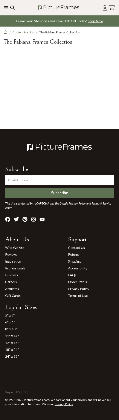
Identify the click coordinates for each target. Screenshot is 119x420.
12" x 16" (12, 343)
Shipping (74, 261)
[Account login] (105, 7)
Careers (11, 282)
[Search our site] (12, 8)
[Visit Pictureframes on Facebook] (7, 219)
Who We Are (14, 247)
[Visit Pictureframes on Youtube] (42, 219)
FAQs (72, 275)
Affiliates (12, 289)
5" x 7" (10, 315)
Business (11, 275)
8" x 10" (11, 329)
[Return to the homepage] (58, 8)
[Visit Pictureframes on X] (16, 219)
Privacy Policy (78, 289)
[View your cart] (112, 7)
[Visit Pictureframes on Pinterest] (24, 219)
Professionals (15, 268)
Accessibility (77, 268)
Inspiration (13, 261)
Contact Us (76, 247)
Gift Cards (13, 295)
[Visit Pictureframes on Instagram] (33, 219)
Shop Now (95, 21)
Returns (73, 254)
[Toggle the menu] (6, 7)
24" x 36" (12, 356)
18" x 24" (12, 349)
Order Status (77, 282)
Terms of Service (101, 203)
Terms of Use (78, 295)
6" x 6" (10, 322)
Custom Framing (23, 32)
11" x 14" (12, 336)
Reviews (11, 254)
